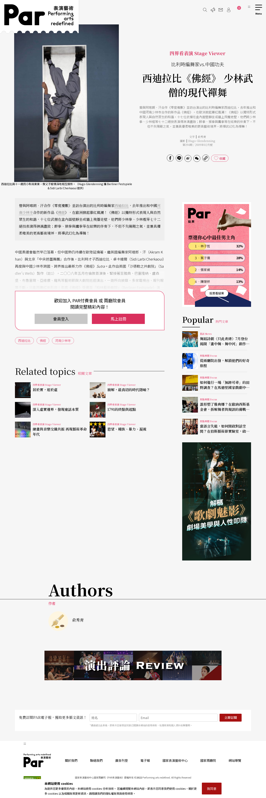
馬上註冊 (118, 319)
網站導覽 (235, 760)
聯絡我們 (96, 760)
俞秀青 (202, 137)
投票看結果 (216, 293)
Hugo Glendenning (201, 141)
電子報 (145, 760)
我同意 (211, 788)
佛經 (61, 212)
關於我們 (71, 760)
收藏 (222, 158)
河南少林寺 (63, 340)
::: (249, 6)
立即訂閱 (230, 717)
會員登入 (61, 319)
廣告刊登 (121, 760)
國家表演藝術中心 (175, 760)
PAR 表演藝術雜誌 (37, 760)
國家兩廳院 (208, 760)
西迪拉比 (122, 205)
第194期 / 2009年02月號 (198, 145)
